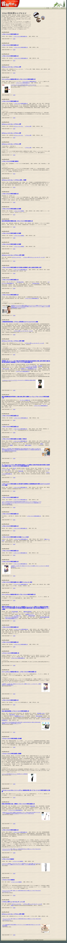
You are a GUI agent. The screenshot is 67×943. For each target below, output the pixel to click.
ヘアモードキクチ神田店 (19, 210)
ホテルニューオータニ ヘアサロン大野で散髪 (13, 255)
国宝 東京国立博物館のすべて (11, 618)
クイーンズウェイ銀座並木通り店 (29, 81)
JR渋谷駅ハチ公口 (41, 713)
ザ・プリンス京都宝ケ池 (25, 400)
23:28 (14, 895)
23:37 (14, 60)
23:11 (14, 173)
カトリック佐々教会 (33, 365)
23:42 (14, 72)
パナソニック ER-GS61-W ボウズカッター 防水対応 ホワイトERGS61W (15, 773)
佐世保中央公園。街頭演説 (31, 367)
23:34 (14, 588)
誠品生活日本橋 (31, 615)
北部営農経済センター (32, 368)
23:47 (14, 214)
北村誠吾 (40, 365)
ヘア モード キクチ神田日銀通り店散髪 (11, 753)
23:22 (14, 693)
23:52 (14, 491)
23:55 (14, 38)
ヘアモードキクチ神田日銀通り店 (10, 34)
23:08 (14, 237)
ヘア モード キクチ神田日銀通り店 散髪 (12, 738)
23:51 (14, 248)
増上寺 (14, 468)
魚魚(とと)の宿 (6, 368)
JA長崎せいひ (23, 368)
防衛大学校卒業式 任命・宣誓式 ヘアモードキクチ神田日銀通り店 (18, 803)
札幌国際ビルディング (19, 716)
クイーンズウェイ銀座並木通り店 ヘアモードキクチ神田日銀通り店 (18, 79)
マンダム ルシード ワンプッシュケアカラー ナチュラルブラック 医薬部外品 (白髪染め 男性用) (19, 380)
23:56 (14, 315)
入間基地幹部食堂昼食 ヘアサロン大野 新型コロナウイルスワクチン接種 (20, 321)
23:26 (14, 273)
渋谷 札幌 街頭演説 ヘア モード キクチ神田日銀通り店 (15, 711)
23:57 (14, 128)
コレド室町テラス (17, 615)
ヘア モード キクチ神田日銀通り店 (20, 584)
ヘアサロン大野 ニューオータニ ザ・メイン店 (23, 330)
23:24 (14, 187)
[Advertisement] (56, 20)
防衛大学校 (32, 806)
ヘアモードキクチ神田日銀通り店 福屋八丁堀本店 (14, 439)
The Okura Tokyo (20, 281)
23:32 (14, 530)
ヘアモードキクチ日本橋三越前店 (10, 161)
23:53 (14, 458)
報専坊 (41, 443)
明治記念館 (21, 471)
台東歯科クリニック (29, 614)
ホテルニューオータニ (18, 126)
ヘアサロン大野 (28, 126)
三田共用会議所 (15, 611)
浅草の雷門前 (12, 714)
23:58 (14, 477)
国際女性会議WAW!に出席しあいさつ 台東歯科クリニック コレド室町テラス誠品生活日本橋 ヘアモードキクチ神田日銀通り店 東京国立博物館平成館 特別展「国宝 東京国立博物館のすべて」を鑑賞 (25, 608)
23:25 (14, 409)
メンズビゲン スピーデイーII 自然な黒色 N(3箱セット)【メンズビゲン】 (23, 84)
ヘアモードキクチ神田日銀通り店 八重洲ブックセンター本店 (17, 582)
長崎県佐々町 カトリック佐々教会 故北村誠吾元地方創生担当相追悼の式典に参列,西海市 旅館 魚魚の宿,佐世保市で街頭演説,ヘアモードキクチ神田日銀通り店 (26, 361)
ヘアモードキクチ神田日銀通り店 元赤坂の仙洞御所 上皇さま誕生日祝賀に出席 (21, 267)
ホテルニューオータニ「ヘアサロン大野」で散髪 (14, 180)
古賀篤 (12, 905)
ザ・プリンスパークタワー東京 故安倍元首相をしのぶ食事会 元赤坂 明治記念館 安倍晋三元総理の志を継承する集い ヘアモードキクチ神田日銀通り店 (26, 465)
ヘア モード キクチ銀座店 (17, 861)
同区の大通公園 (39, 716)
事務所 (11, 445)
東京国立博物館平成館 (44, 617)
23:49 (14, 507)
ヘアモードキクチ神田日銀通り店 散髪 (11, 208)
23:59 (14, 49)
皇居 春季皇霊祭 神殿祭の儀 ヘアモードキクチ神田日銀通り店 (17, 221)
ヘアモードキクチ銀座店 (8, 859)
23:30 (14, 934)
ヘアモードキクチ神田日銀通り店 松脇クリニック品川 (15, 537)
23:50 (14, 117)
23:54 (14, 261)
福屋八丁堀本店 (28, 445)
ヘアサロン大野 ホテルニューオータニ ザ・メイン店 (34, 257)
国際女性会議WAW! (28, 611)
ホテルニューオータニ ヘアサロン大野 (11, 67)
